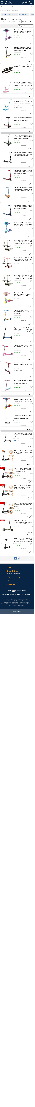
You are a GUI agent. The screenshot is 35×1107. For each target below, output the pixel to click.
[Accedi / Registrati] (23, 3)
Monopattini (23, 14)
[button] (13, 420)
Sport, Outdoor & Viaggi (5, 10)
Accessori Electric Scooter (9, 14)
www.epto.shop (17, 611)
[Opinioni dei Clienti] (12, 571)
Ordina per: (15, 26)
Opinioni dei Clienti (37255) (13, 573)
